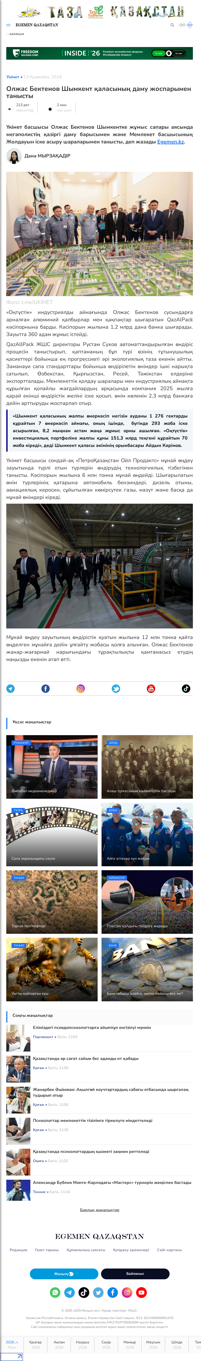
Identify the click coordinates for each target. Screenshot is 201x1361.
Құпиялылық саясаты (86, 1249)
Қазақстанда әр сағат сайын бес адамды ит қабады (85, 1058)
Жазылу (64, 1274)
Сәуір (106, 1345)
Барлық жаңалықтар (99, 1210)
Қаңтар (35, 1345)
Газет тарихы (47, 1249)
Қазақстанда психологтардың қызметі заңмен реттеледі (91, 1151)
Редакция (18, 1249)
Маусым (153, 1345)
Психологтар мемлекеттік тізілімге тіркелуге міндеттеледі (92, 1120)
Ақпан (59, 1345)
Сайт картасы (169, 1249)
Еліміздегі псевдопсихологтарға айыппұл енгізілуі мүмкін (92, 1027)
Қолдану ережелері (131, 1249)
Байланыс (135, 1273)
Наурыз (83, 1345)
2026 (12, 1345)
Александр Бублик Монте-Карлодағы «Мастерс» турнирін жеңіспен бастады (112, 1182)
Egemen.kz (170, 141)
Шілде (177, 1345)
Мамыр (130, 1345)
